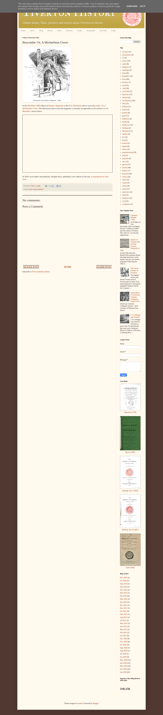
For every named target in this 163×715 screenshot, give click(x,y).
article (31, 189)
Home (23, 30)
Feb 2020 (123, 669)
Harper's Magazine (56, 106)
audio (124, 64)
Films (59, 30)
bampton (125, 67)
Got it (142, 6)
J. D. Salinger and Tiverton (135, 316)
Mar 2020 (123, 666)
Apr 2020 (123, 663)
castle (124, 88)
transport (125, 198)
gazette (124, 113)
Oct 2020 (123, 645)
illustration (126, 131)
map (123, 155)
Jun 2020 (123, 657)
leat (123, 140)
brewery (125, 82)
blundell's (40, 189)
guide (124, 116)
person (124, 164)
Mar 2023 (123, 593)
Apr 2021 (123, 626)
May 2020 (123, 660)
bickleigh (125, 70)
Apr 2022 (123, 602)
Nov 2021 (123, 608)
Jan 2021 (123, 636)
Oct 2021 (123, 611)
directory (125, 94)
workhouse (126, 204)
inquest (124, 134)
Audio (79, 30)
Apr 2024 (123, 587)
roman (124, 183)
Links (113, 30)
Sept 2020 (123, 648)
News (32, 30)
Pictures (69, 30)
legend (124, 146)
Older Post (104, 266)
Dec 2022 (123, 596)
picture (124, 168)
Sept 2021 (123, 614)
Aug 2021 (123, 617)
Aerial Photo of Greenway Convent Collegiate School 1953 (135, 297)
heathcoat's (126, 125)
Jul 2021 (123, 620)
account (125, 52)
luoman (80, 703)
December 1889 (33, 106)
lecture (124, 143)
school (124, 186)
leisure (124, 149)
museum (125, 158)
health (124, 122)
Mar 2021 (123, 629)
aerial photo (126, 55)
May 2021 (123, 623)
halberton (125, 119)
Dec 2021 (123, 605)
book (124, 79)
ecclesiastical (127, 101)
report (124, 180)
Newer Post (31, 266)
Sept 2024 (123, 584)
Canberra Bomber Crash (134, 217)
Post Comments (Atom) (40, 272)
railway (125, 177)
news (124, 162)
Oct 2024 (123, 581)
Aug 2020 (123, 651)
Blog (41, 30)
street (124, 189)
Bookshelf (91, 30)
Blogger (95, 703)
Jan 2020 (123, 672)
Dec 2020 (123, 639)
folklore (125, 107)
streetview (126, 192)
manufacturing (127, 152)
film (123, 104)
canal (124, 85)
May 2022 (123, 599)
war (123, 201)
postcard (125, 174)
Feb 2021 (123, 633)
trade (124, 195)
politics (125, 171)
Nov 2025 (123, 578)
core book (126, 91)
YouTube (103, 30)
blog (34, 189)
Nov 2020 (123, 642)
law (123, 137)
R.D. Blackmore (75, 106)
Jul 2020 (123, 654)
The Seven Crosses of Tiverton (134, 270)
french (124, 110)
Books (50, 30)
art (123, 58)
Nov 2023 (123, 590)
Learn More (131, 6)
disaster (125, 97)
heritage (125, 128)
